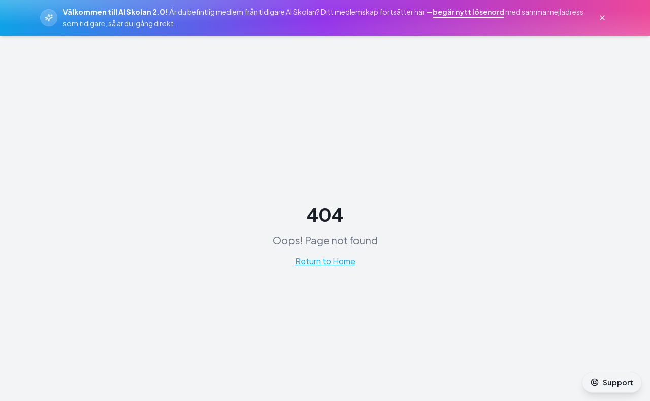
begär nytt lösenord (468, 11)
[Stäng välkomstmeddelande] (602, 18)
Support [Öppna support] (612, 382)
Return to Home (325, 261)
